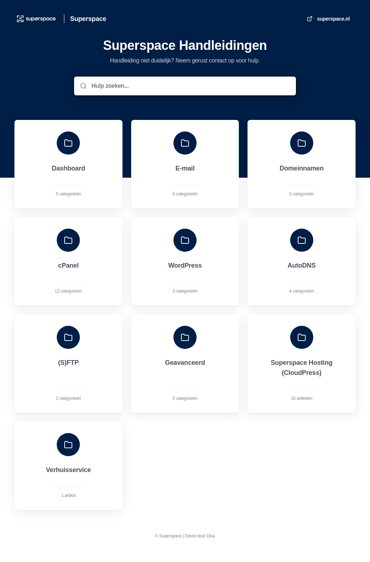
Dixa (211, 536)
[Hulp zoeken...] (190, 86)
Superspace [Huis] (88, 18)
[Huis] (36, 18)
